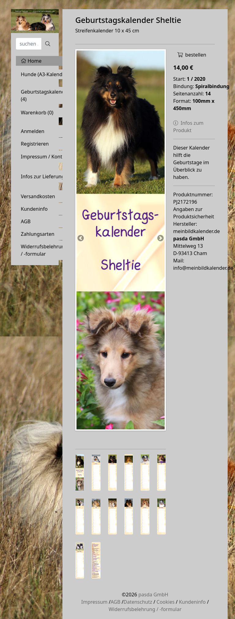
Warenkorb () (37, 112)
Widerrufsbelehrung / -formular (44, 250)
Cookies (166, 602)
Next (160, 238)
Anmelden (32, 131)
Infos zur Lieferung (43, 176)
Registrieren (35, 143)
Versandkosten (38, 196)
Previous (81, 238)
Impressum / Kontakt (45, 156)
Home (31, 60)
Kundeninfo (34, 209)
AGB (26, 221)
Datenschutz (137, 602)
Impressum (94, 602)
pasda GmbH (153, 594)
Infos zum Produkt (188, 127)
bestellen (191, 54)
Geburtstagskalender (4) (45, 95)
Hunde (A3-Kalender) (45, 74)
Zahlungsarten (37, 234)
